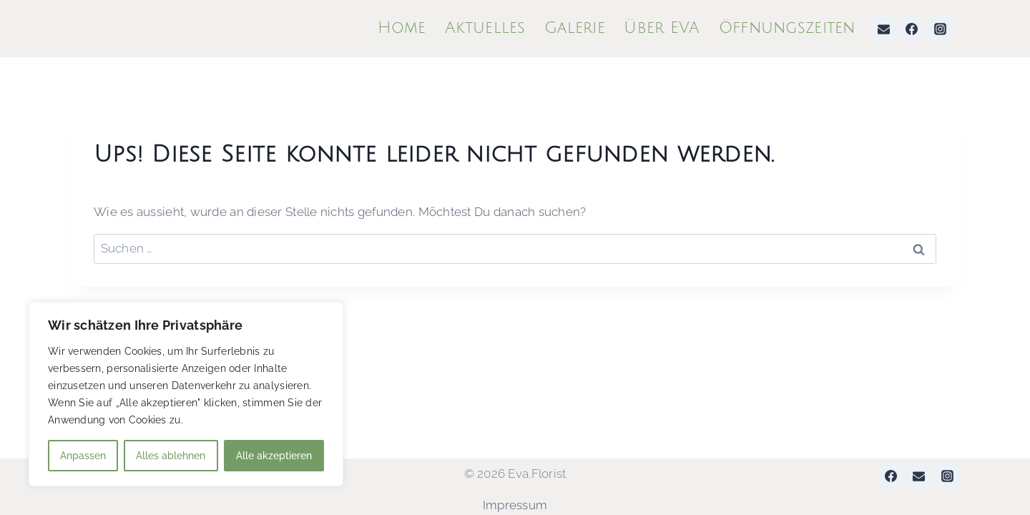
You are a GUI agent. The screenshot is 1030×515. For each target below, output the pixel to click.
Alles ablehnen (170, 455)
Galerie (574, 27)
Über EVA (662, 27)
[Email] (884, 28)
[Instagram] (940, 28)
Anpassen (83, 455)
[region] (186, 394)
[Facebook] (912, 28)
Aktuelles (485, 27)
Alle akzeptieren (274, 455)
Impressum (515, 505)
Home (402, 27)
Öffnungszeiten (787, 27)
